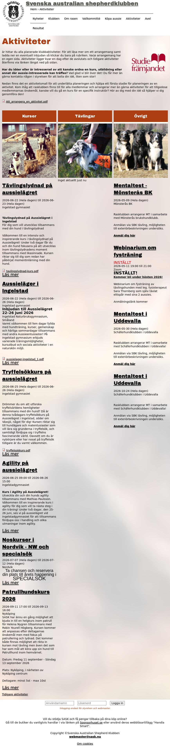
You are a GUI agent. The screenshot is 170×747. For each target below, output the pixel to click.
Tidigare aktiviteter (15, 694)
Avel (148, 18)
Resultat (38, 28)
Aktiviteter (133, 18)
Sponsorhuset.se (91, 722)
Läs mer (10, 274)
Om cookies (85, 743)
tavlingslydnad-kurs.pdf (22, 271)
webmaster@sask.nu (85, 736)
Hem (33, 9)
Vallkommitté (91, 18)
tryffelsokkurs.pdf (18, 450)
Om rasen (70, 18)
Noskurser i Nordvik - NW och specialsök (25, 547)
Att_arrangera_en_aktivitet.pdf (27, 101)
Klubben (53, 18)
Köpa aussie (113, 18)
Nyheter (38, 18)
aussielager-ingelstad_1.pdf (25, 359)
